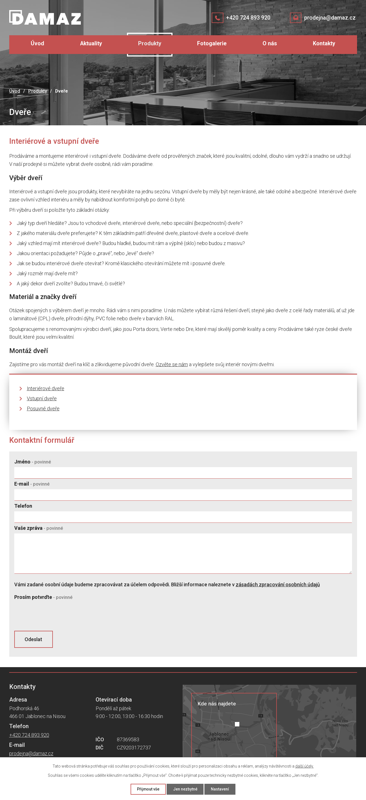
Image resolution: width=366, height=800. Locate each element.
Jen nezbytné (185, 789)
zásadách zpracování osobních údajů (278, 584)
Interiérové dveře (45, 388)
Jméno (32, 462)
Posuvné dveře (43, 408)
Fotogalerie (211, 43)
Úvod (37, 43)
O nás (270, 43)
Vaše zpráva (38, 528)
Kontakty (324, 43)
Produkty (149, 43)
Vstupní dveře (42, 398)
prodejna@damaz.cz (330, 18)
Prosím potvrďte (43, 597)
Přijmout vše (148, 789)
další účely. (304, 766)
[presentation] (56, 616)
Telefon (23, 506)
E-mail (31, 484)
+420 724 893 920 (248, 18)
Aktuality (91, 43)
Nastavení (220, 789)
